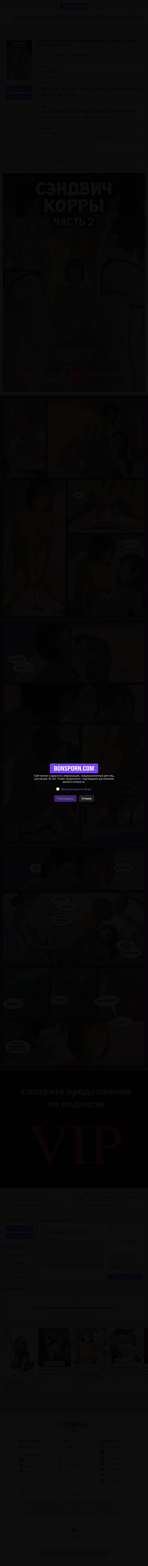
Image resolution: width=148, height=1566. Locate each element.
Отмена (86, 798)
